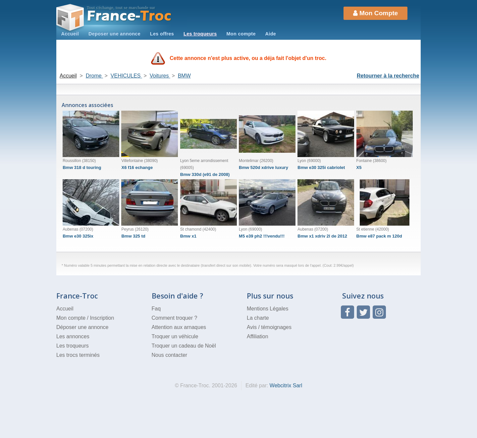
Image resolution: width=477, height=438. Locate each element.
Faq (156, 308)
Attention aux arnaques (179, 327)
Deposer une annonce (114, 33)
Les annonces (72, 336)
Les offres (162, 33)
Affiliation (257, 336)
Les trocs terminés (78, 355)
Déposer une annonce (82, 327)
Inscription (102, 318)
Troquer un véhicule (175, 336)
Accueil (70, 33)
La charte (258, 318)
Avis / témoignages (269, 327)
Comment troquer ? (174, 318)
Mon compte (240, 33)
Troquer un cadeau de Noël (184, 346)
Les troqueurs (200, 33)
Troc (129, 16)
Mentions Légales (267, 308)
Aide (270, 33)
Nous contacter (169, 355)
